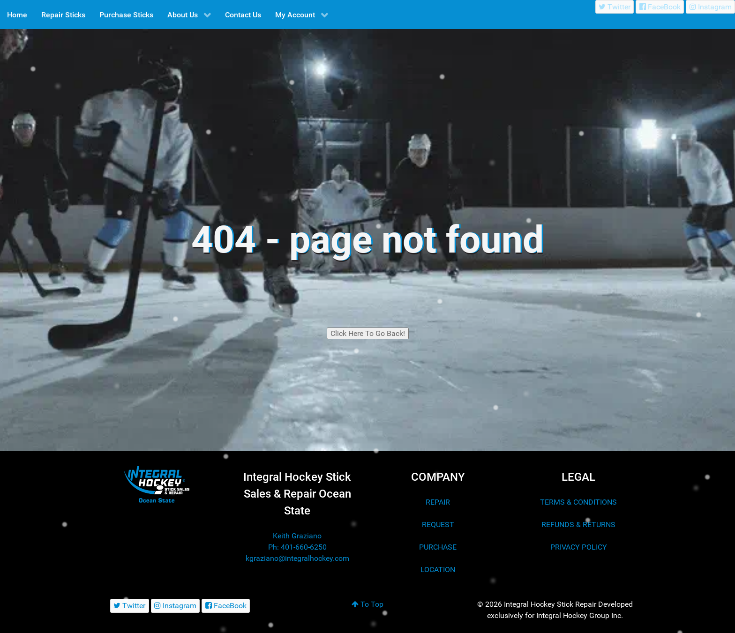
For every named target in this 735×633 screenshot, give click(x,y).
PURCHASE (438, 547)
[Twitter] (614, 7)
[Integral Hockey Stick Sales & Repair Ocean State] (156, 484)
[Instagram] (710, 7)
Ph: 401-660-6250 (297, 547)
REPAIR (438, 502)
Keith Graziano (297, 535)
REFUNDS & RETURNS (578, 524)
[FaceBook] (660, 7)
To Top (367, 604)
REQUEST (438, 524)
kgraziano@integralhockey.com (297, 558)
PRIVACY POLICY (578, 547)
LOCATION (437, 569)
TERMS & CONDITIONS (578, 502)
